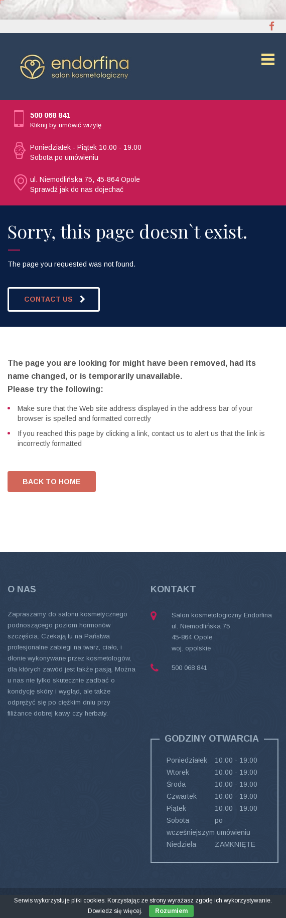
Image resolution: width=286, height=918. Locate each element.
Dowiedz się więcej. (115, 910)
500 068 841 (50, 115)
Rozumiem (171, 910)
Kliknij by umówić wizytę (65, 125)
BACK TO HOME (52, 482)
